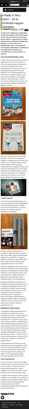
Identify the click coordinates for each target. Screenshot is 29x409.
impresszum (12, 404)
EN (24, 1)
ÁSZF (19, 402)
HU (27, 1)
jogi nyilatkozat (19, 404)
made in (14, 1)
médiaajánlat (5, 407)
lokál (26, 30)
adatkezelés (4, 404)
